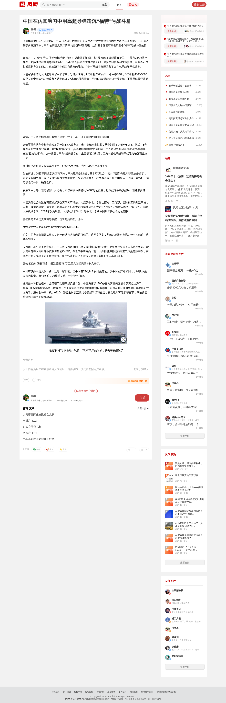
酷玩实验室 (177, 656)
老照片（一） (31, 432)
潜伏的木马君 (178, 417)
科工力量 (176, 618)
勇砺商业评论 (178, 280)
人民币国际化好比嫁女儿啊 (38, 414)
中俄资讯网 (177, 349)
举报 (39, 380)
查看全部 (184, 436)
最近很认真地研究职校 (186, 475)
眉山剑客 (176, 600)
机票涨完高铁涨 (177, 112)
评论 (169, 201)
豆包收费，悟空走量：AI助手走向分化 (184, 321)
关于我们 (67, 692)
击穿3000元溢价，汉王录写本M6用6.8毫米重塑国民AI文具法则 (184, 287)
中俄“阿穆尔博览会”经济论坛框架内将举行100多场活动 (184, 356)
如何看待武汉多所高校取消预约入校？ (185, 26)
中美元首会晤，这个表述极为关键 (184, 390)
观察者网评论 (181, 168)
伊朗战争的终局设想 (179, 92)
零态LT (175, 400)
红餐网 (175, 332)
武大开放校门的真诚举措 (181, 138)
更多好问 (194, 20)
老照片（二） (31, 420)
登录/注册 (199, 4)
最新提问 (172, 31)
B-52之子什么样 (32, 426)
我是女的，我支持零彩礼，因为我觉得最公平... (189, 464)
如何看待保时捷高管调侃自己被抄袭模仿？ (185, 55)
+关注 (142, 398)
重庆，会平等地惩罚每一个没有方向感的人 (184, 424)
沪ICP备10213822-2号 (75, 699)
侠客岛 (175, 383)
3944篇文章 (62, 400)
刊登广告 (100, 692)
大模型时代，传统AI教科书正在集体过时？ (184, 373)
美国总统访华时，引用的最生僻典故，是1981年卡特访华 (184, 304)
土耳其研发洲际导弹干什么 (38, 439)
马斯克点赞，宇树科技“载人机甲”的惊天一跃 (184, 407)
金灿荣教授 (177, 590)
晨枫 (33, 29)
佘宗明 (175, 315)
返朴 (174, 366)
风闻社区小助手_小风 (185, 207)
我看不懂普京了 (177, 144)
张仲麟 (175, 646)
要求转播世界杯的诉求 (180, 85)
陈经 (174, 298)
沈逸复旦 (176, 609)
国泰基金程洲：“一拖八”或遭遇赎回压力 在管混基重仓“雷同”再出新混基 (184, 270)
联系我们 (56, 692)
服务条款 (89, 692)
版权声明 (78, 692)
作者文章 (29, 408)
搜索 (104, 4)
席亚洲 (175, 637)
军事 (26, 380)
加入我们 (122, 692)
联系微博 (111, 692)
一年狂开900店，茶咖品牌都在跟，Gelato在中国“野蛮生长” (184, 338)
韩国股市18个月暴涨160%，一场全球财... (186, 548)
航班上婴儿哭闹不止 (179, 98)
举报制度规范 (147, 692)
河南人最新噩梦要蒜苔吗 (181, 125)
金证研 (175, 263)
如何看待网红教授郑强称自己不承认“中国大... (189, 512)
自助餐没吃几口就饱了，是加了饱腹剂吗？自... (189, 524)
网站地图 (134, 692)
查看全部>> (143, 408)
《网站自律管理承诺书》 (167, 692)
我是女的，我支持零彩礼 (181, 131)
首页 (119, 4)
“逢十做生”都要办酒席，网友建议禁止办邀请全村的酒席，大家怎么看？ (185, 40)
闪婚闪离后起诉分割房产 (181, 118)
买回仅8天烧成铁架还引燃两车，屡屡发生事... (189, 500)
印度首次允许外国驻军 (180, 105)
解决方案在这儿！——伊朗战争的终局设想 (189, 488)
